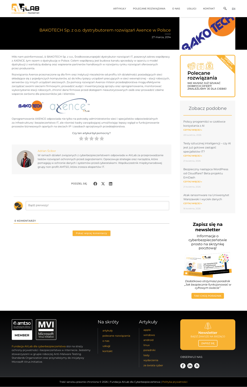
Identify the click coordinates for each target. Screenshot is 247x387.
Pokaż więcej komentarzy (91, 233)
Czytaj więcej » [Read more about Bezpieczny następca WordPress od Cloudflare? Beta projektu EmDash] (192, 181)
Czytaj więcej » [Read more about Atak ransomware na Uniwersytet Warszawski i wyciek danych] (192, 203)
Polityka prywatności (174, 382)
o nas (176, 8)
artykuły (119, 8)
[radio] (81, 139)
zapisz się (207, 343)
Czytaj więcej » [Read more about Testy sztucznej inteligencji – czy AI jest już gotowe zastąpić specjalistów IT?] (192, 156)
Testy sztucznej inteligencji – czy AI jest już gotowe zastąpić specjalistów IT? (207, 147)
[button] (95, 184)
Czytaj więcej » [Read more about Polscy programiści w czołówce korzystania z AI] (192, 130)
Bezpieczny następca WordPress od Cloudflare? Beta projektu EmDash (205, 173)
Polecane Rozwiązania (149, 8)
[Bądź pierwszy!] (97, 205)
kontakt (209, 8)
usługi (191, 8)
